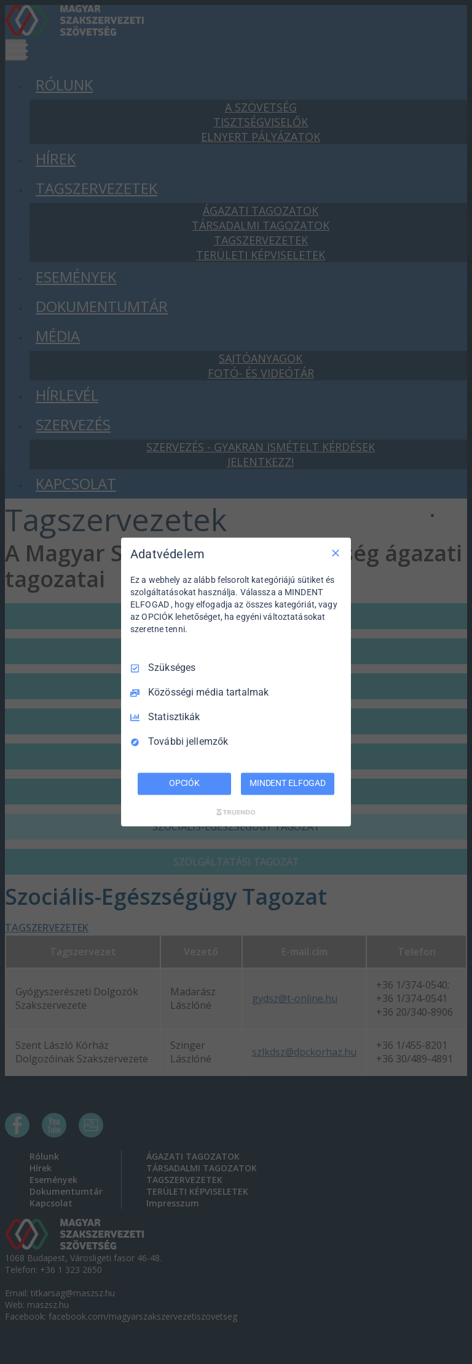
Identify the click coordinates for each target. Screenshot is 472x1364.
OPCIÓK (184, 783)
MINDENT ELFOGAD (288, 783)
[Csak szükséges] (335, 552)
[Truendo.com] (236, 812)
